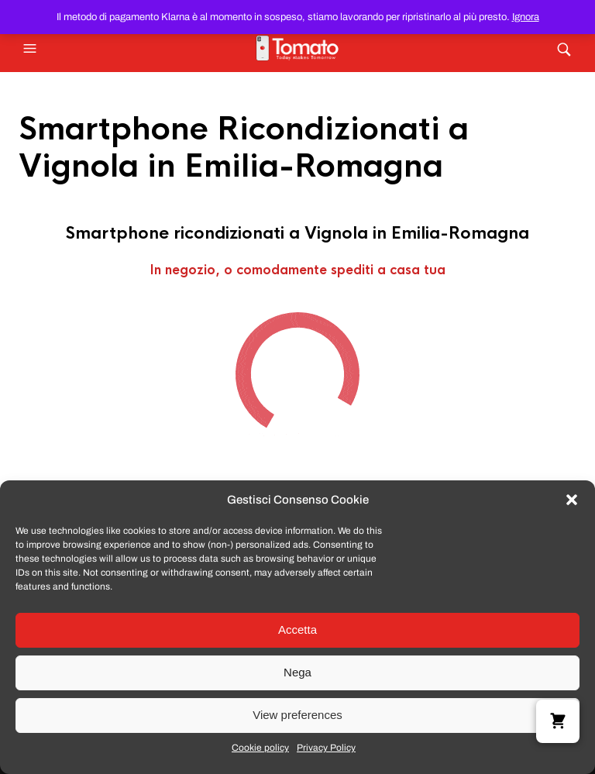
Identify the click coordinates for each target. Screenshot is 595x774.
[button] (572, 499)
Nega (297, 672)
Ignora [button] (525, 17)
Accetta (297, 629)
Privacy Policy (326, 747)
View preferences (297, 714)
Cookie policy (260, 747)
